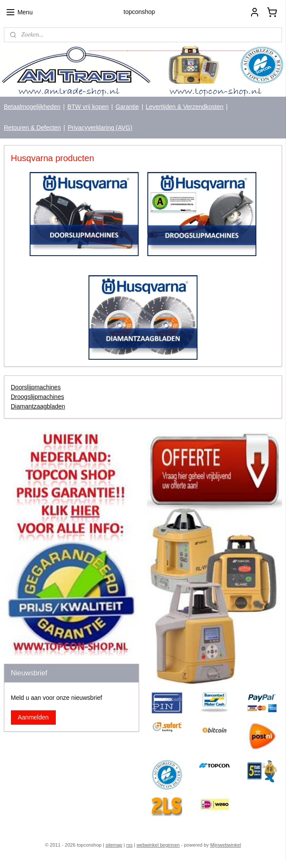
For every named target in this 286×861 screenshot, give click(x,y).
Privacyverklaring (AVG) (100, 127)
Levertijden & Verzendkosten (184, 106)
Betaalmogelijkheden (32, 106)
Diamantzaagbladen (38, 406)
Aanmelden (33, 717)
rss (129, 844)
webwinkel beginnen (158, 844)
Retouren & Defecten (32, 127)
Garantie (127, 106)
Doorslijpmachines (36, 387)
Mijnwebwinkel (225, 844)
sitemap (114, 844)
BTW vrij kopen (88, 106)
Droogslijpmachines (37, 396)
